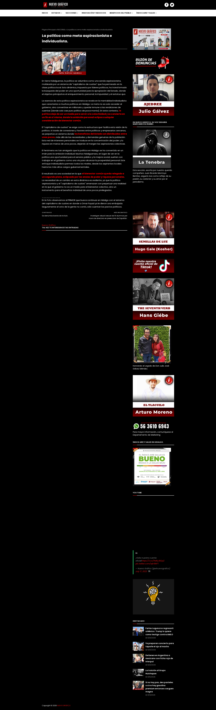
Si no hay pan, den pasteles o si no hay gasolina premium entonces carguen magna (159, 687)
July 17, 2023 (141, 571)
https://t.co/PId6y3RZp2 (153, 560)
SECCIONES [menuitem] (71, 13)
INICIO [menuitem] (45, 13)
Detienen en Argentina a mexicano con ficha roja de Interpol (159, 658)
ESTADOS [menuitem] (56, 13)
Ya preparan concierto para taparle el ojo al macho (159, 645)
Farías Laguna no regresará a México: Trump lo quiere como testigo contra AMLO (159, 631)
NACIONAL (61, 29)
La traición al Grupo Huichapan (155, 672)
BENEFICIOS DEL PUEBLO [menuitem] (120, 13)
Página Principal (49, 29)
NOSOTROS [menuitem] (49, 19)
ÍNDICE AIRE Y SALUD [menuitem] (145, 13)
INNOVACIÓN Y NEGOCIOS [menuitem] (94, 13)
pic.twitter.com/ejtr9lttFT (147, 563)
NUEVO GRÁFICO (63, 705)
